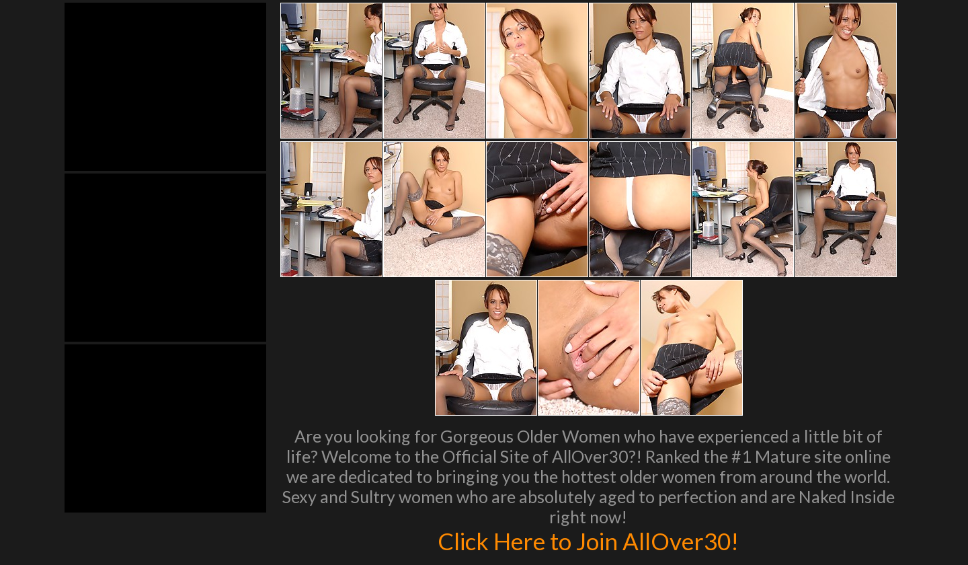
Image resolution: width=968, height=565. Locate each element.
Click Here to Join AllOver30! (588, 541)
